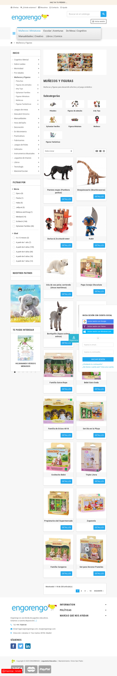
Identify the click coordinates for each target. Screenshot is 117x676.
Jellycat (20, 207)
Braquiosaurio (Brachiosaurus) (91, 190)
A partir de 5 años (24, 256)
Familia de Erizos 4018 (58, 429)
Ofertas (15, 7)
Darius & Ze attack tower (58, 239)
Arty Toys (96, 111)
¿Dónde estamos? (28, 7)
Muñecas (97, 126)
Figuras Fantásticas (53, 142)
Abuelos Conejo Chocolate (91, 334)
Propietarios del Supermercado (58, 521)
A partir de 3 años (25, 247)
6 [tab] (36, 372)
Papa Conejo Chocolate (91, 285)
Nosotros (43, 7)
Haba (19, 202)
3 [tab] (23, 372)
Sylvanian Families (25, 226)
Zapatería (91, 521)
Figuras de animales (75, 111)
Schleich (22, 221)
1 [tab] (15, 372)
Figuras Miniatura (75, 126)
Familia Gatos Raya (58, 382)
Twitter (20, 646)
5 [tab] (31, 372)
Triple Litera (91, 475)
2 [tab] (19, 372)
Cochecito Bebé (58, 475)
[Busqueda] (86, 14)
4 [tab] (27, 372)
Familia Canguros (58, 567)
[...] (36, 621)
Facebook (13, 646)
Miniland (21, 216)
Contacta (54, 7)
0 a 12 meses (22, 237)
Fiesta (20, 198)
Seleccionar (49, 151)
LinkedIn (28, 646)
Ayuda (63, 7)
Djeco (20, 193)
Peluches (53, 111)
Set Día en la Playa (91, 429)
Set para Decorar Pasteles (91, 567)
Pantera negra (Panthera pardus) (58, 191)
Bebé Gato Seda (91, 382)
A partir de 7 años (24, 261)
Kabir (91, 239)
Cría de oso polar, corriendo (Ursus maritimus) (58, 286)
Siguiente (99, 591)
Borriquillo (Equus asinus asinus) (58, 335)
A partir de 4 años (24, 251)
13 (90, 591)
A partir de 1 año (24, 242)
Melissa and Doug (24, 212)
